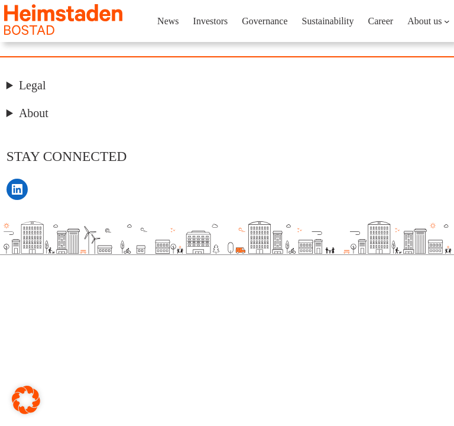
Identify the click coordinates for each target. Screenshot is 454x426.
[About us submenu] (447, 21)
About (33, 113)
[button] (26, 400)
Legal (32, 85)
